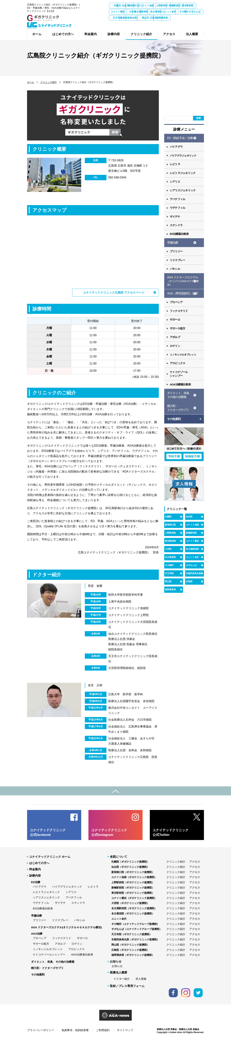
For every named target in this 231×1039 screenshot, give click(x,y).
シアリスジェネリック (183, 192)
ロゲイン (175, 352)
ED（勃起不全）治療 (180, 138)
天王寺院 (194, 17)
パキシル (175, 273)
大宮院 (175, 11)
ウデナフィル (178, 210)
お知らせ (117, 965)
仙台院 (137, 5)
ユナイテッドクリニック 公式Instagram (109, 832)
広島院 (156, 24)
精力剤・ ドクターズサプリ (178, 416)
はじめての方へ (39, 862)
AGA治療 (36, 933)
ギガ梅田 (156, 17)
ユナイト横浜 (156, 11)
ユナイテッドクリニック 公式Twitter (170, 832)
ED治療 (35, 881)
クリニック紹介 (48, 82)
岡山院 (137, 24)
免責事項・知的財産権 (75, 1029)
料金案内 (35, 869)
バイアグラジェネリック (184, 156)
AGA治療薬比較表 (180, 392)
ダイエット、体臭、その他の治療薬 (52, 961)
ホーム (30, 82)
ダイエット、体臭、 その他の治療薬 (179, 403)
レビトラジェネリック (183, 174)
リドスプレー (178, 264)
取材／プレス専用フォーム (127, 985)
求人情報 (141, 978)
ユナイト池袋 (176, 5)
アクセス (194, 861)
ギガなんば (176, 17)
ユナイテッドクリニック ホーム (49, 856)
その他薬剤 (38, 974)
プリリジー (176, 255)
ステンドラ (176, 228)
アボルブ (175, 343)
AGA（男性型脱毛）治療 (182, 298)
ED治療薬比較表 (179, 237)
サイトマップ (125, 1029)
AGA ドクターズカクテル (183, 286)
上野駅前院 (195, 5)
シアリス (175, 183)
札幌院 (118, 5)
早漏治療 (172, 246)
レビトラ (175, 165)
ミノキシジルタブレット (184, 361)
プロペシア (176, 307)
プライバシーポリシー (40, 1029)
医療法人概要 (118, 972)
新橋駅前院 (118, 11)
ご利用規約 (103, 1029)
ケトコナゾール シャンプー (179, 381)
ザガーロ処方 (178, 334)
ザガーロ (175, 325)
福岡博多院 (176, 24)
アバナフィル (178, 201)
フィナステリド (179, 316)
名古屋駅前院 (195, 11)
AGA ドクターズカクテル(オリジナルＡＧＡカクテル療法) (66, 926)
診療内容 (35, 875)
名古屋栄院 (118, 17)
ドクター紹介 (122, 978)
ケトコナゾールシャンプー (49, 954)
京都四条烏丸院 (118, 24)
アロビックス (178, 370)
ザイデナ (175, 219)
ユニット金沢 (137, 17)
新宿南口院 (156, 5)
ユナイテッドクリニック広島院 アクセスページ (113, 292)
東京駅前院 (137, 11)
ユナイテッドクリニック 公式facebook (48, 832)
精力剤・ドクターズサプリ (47, 967)
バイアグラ (176, 147)
